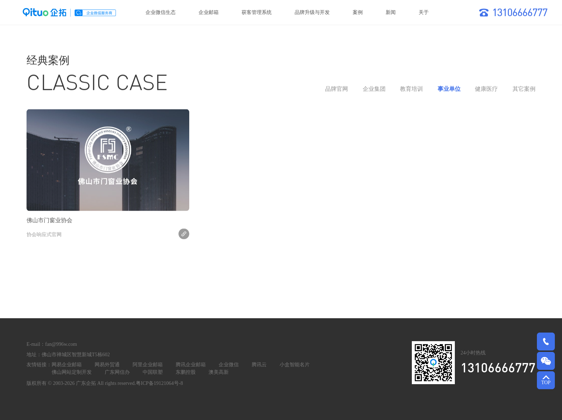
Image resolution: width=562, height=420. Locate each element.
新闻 (391, 12)
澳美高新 (219, 372)
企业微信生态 (161, 12)
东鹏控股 (186, 372)
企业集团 (374, 92)
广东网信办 (117, 372)
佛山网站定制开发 (72, 372)
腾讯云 (259, 364)
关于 (424, 12)
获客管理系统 (257, 12)
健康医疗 (486, 92)
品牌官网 (336, 92)
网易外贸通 (107, 364)
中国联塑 (153, 372)
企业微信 (229, 364)
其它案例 (524, 92)
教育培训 (411, 92)
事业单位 (449, 92)
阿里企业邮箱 (148, 364)
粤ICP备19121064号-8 (159, 383)
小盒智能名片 (295, 364)
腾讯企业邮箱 (191, 364)
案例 (358, 12)
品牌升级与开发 (312, 12)
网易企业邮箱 (67, 364)
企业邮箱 (209, 12)
